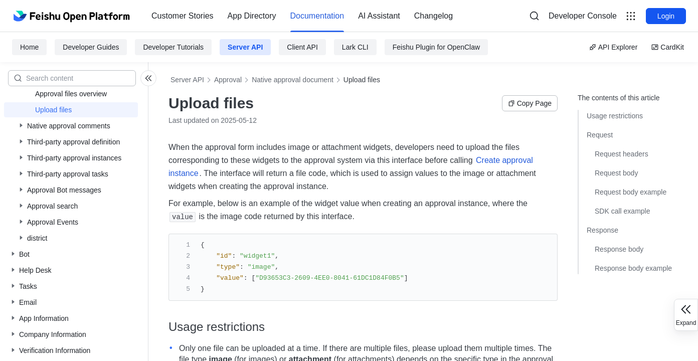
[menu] (302, 16)
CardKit (667, 47)
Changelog (433, 16)
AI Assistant (379, 16)
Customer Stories (182, 16)
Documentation (317, 16)
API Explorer (613, 47)
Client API (302, 47)
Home (29, 47)
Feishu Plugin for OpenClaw (436, 47)
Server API (245, 47)
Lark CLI (355, 47)
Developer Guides (91, 47)
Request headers (621, 154)
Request (600, 135)
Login (665, 16)
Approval (228, 80)
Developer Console (583, 16)
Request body (616, 173)
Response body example (633, 268)
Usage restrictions (615, 116)
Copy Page (530, 103)
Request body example (630, 192)
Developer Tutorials (173, 47)
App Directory (252, 16)
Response (602, 230)
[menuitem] (182, 16)
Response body (619, 249)
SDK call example (622, 211)
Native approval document (292, 80)
